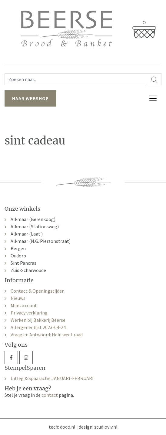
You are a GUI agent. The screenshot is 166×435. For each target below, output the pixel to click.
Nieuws (18, 298)
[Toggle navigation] (152, 98)
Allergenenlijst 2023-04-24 (38, 327)
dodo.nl (67, 427)
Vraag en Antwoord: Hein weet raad (47, 334)
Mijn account (24, 305)
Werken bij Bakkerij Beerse (38, 320)
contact (50, 395)
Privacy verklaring (29, 313)
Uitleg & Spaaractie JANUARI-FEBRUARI (52, 378)
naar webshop (30, 98)
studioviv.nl (106, 427)
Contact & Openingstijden (38, 291)
